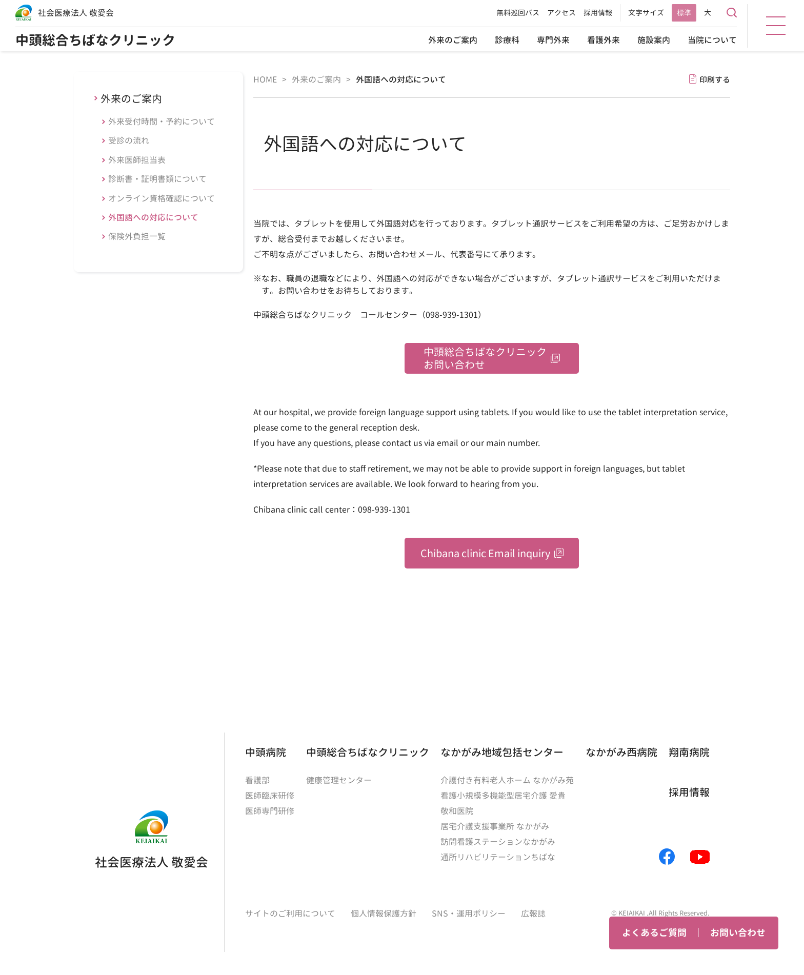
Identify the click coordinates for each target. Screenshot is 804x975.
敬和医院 (456, 811)
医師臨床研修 (269, 795)
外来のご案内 (452, 40)
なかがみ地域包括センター (502, 752)
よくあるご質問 (654, 932)
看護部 (257, 780)
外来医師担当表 (137, 160)
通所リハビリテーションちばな (497, 857)
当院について (712, 40)
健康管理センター (339, 780)
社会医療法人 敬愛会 (76, 12)
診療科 (507, 40)
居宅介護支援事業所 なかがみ (494, 826)
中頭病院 (265, 752)
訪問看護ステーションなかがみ (497, 841)
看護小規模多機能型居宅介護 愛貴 (503, 795)
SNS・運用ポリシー (469, 913)
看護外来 (603, 40)
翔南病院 (689, 752)
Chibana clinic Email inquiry (485, 553)
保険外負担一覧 (137, 236)
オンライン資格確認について (161, 198)
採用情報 (598, 12)
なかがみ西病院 (621, 752)
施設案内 (653, 40)
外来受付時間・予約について (161, 121)
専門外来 (553, 40)
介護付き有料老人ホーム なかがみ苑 (507, 780)
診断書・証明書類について (157, 179)
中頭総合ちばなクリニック (95, 40)
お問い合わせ (738, 932)
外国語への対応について (153, 217)
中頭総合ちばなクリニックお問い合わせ (485, 358)
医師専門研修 (269, 811)
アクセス (561, 12)
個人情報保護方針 (383, 913)
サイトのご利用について (290, 913)
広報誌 (533, 913)
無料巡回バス (517, 12)
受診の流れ (128, 140)
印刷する (714, 79)
